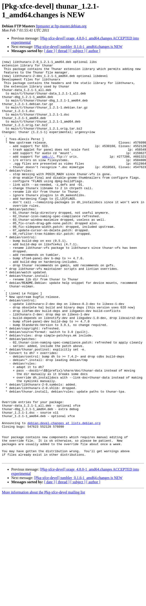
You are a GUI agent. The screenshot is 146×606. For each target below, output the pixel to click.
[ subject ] (77, 51)
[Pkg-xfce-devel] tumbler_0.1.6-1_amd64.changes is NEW (78, 47)
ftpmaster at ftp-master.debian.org (61, 26)
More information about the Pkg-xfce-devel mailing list (43, 572)
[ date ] (49, 51)
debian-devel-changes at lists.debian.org (63, 496)
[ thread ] (62, 51)
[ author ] (93, 51)
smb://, (48, 176)
